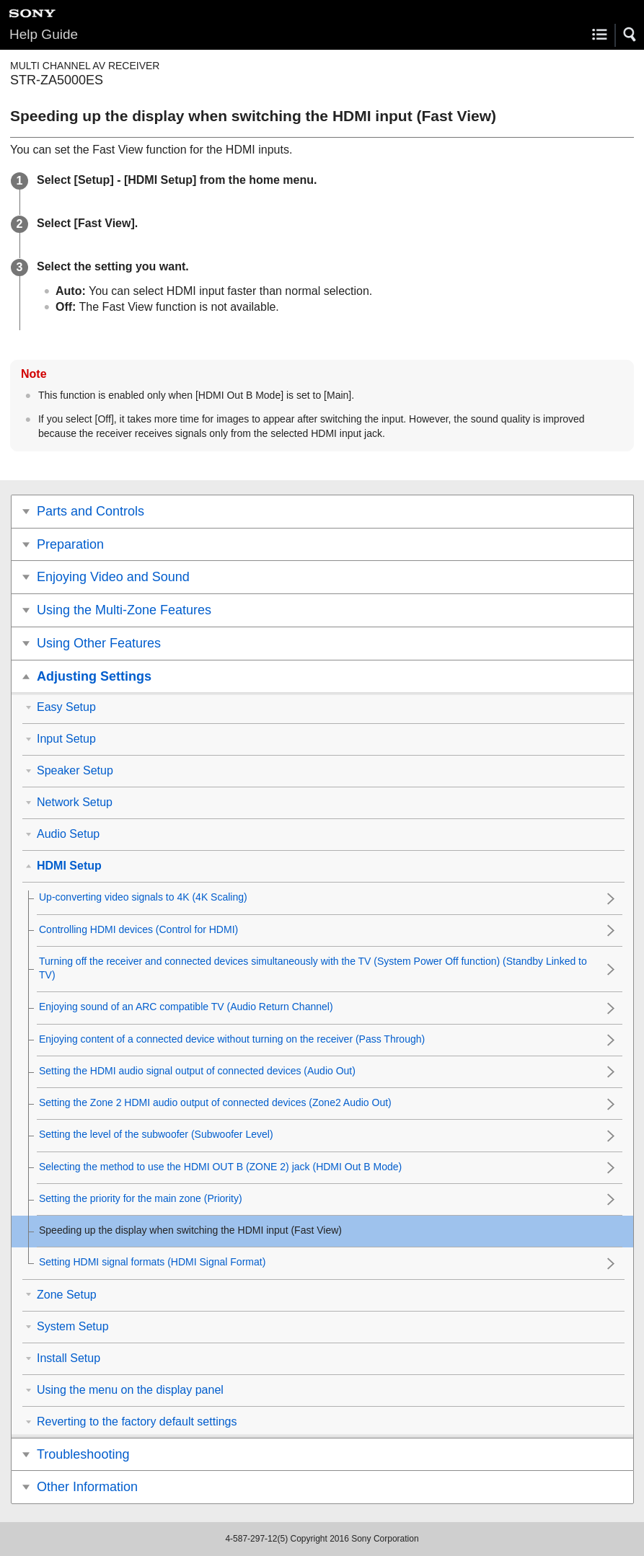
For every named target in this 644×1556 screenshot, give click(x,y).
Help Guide (43, 34)
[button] (630, 35)
